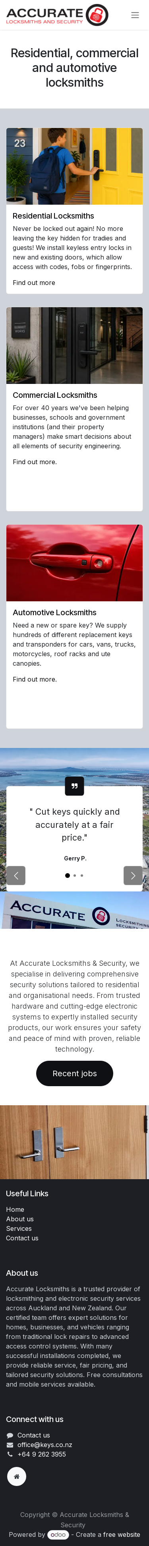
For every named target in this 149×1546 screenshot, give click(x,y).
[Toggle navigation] (135, 15)
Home (15, 1209)
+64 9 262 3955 (41, 1454)
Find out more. (35, 462)
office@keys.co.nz (44, 1445)
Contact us (22, 1238)
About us (20, 1219)
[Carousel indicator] (67, 875)
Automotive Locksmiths (55, 612)
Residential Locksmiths (53, 216)
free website (121, 1534)
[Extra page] (16, 1476)
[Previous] (15, 875)
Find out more (35, 283)
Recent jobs (74, 1073)
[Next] (133, 875)
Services (19, 1228)
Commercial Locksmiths (56, 395)
